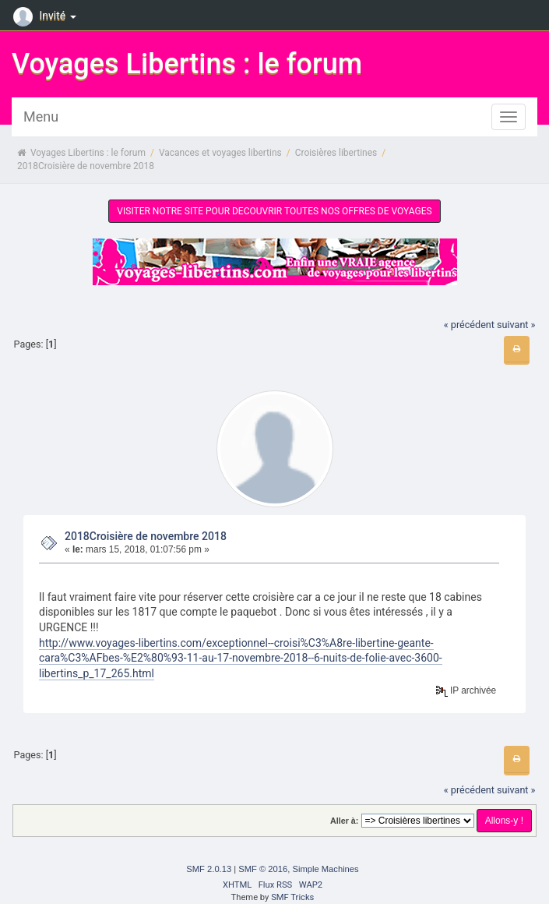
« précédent (469, 324)
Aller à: (344, 820)
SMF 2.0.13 (208, 869)
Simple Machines (325, 869)
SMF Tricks (292, 897)
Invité (46, 15)
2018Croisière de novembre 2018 (146, 536)
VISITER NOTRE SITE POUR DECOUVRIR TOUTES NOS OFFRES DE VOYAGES (274, 211)
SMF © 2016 (262, 869)
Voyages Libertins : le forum (187, 64)
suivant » (516, 324)
